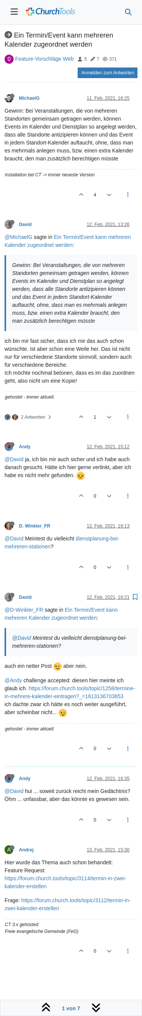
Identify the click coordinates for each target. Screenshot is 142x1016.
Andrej (26, 850)
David (25, 224)
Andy (25, 446)
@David (14, 459)
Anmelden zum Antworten (107, 72)
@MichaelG (18, 237)
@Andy (13, 680)
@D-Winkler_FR (24, 610)
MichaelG (29, 98)
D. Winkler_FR (34, 526)
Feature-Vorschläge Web (44, 59)
